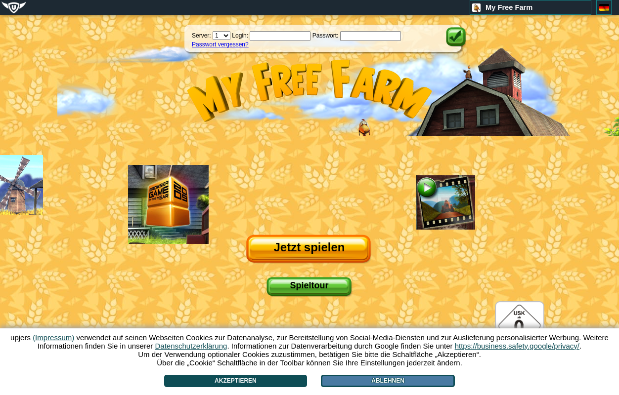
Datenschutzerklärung (191, 346)
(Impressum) (53, 337)
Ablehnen (387, 380)
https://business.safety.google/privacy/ (517, 346)
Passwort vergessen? (220, 44)
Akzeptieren (236, 380)
